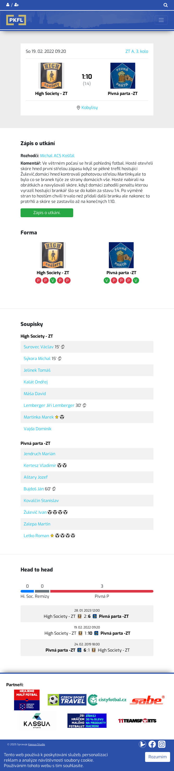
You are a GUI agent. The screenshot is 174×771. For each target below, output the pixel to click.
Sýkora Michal (37, 358)
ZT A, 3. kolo (137, 51)
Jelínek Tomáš (37, 370)
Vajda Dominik (37, 429)
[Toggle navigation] (161, 20)
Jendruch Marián (39, 454)
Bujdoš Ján (34, 489)
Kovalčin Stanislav (41, 500)
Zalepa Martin (37, 524)
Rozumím (157, 757)
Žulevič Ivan (35, 512)
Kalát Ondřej (36, 382)
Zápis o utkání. (46, 212)
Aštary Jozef (36, 477)
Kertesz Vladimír (40, 465)
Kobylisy (90, 107)
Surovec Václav (39, 347)
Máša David (35, 393)
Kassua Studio (36, 744)
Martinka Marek (39, 417)
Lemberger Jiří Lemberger (49, 405)
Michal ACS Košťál (57, 155)
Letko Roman (36, 535)
